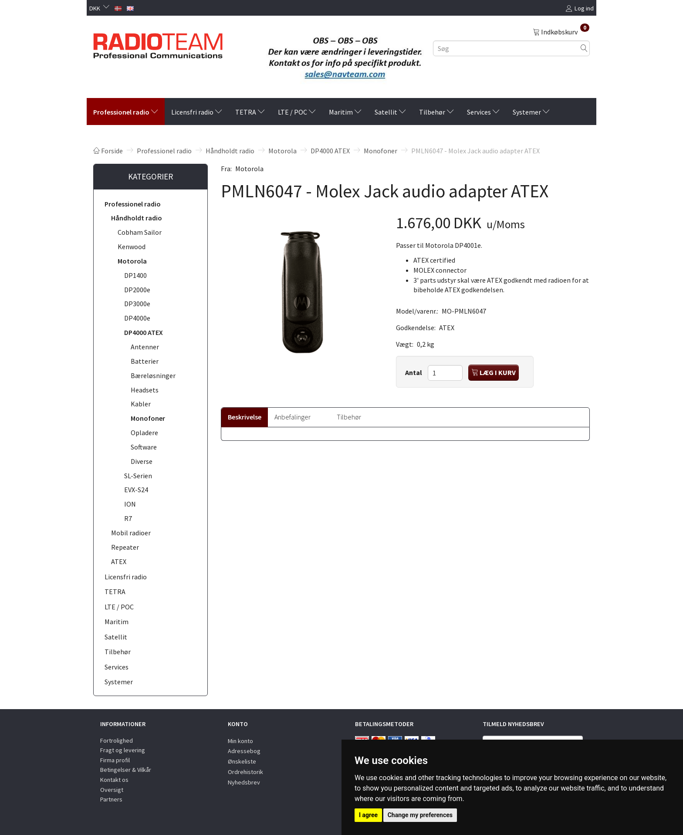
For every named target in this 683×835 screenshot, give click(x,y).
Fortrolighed (116, 740)
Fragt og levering (122, 750)
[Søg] (584, 48)
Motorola (249, 168)
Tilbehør (349, 416)
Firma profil (115, 760)
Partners (111, 799)
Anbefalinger (292, 416)
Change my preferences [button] (420, 814)
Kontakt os (114, 780)
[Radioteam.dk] (158, 43)
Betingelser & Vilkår (125, 770)
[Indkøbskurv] (561, 31)
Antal (414, 372)
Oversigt (111, 790)
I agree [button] (368, 814)
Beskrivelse (244, 416)
